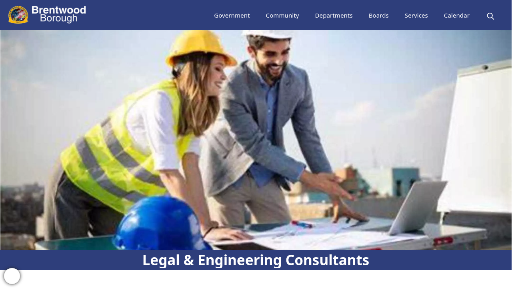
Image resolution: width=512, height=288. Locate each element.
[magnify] (491, 16)
